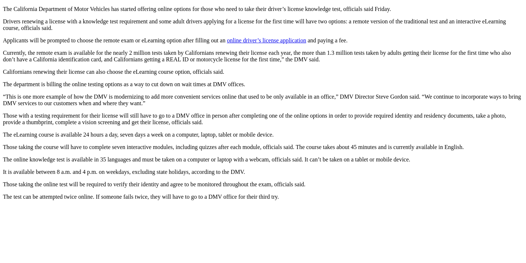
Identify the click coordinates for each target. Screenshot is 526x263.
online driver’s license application (266, 40)
